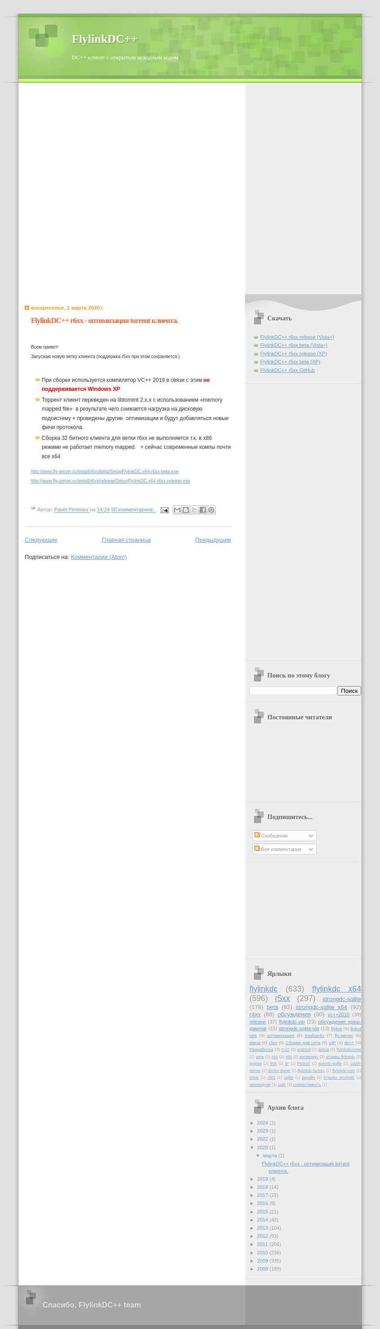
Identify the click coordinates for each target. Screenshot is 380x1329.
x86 (288, 1056)
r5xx (282, 998)
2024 (263, 1122)
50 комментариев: (133, 510)
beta (272, 1007)
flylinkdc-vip (292, 1021)
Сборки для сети (303, 1042)
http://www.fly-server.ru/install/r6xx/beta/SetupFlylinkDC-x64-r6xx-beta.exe (104, 471)
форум (255, 1063)
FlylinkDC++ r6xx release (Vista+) (297, 337)
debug (323, 1049)
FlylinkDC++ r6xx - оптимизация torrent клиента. (104, 320)
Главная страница (126, 539)
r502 (271, 1077)
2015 (263, 1211)
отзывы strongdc (339, 1077)
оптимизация (280, 1035)
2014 (263, 1220)
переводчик (260, 1084)
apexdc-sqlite (330, 1063)
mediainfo (314, 1035)
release (257, 1021)
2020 (263, 1147)
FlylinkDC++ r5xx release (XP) (293, 353)
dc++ (349, 1042)
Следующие (41, 539)
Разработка (261, 1049)
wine (260, 1056)
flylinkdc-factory (311, 1070)
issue (254, 1077)
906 (273, 1063)
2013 (263, 1228)
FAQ (286, 1049)
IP (287, 1063)
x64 (274, 1056)
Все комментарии (277, 849)
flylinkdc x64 (336, 988)
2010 (263, 1252)
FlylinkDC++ (105, 38)
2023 (263, 1131)
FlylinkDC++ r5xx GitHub (287, 370)
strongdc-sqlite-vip (299, 1028)
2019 (263, 1179)
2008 (263, 1268)
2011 (263, 1244)
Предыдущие (213, 539)
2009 (263, 1260)
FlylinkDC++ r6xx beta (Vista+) (294, 345)
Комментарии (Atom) (99, 557)
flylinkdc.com (343, 1070)
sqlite (288, 1077)
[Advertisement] (105, 188)
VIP (332, 1042)
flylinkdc (263, 988)
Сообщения (271, 835)
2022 (263, 1139)
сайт (282, 1084)
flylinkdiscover (348, 1049)
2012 (263, 1236)
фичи (254, 1042)
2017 (263, 1195)
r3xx (273, 1042)
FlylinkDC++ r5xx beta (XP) (290, 361)
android (303, 1049)
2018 (263, 1187)
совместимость (307, 1084)
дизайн (308, 1077)
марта (270, 1155)
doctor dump (279, 1070)
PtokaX (303, 1063)
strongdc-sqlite (342, 999)
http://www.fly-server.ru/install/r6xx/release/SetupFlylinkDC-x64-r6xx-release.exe (110, 480)
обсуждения (294, 1014)
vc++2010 (338, 1014)
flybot (336, 1028)
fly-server (344, 1035)
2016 (263, 1203)
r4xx (255, 1014)
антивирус (309, 1056)
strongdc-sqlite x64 (321, 1007)
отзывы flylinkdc (340, 1056)
